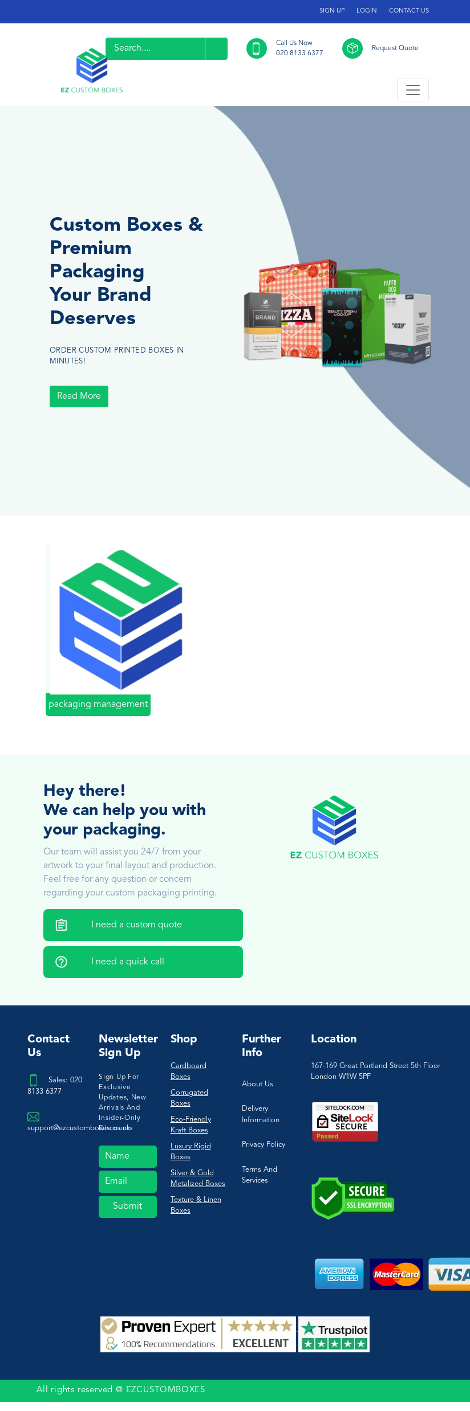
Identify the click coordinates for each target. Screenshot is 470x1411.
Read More (79, 396)
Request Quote (395, 48)
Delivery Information (260, 1114)
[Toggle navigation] (413, 90)
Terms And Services (259, 1175)
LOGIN (366, 11)
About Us (257, 1084)
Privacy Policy (263, 1144)
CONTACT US (409, 11)
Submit (127, 1206)
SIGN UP (332, 11)
